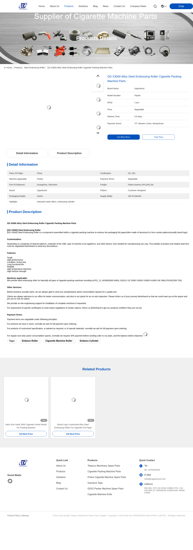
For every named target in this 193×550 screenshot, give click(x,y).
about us (54, 6)
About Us (61, 466)
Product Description (69, 153)
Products (18, 67)
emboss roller (30, 341)
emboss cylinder (89, 341)
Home (42, 6)
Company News (138, 6)
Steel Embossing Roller (34, 67)
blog (95, 6)
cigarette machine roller (58, 341)
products (68, 6)
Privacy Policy (13, 515)
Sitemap (25, 515)
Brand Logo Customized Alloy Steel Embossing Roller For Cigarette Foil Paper (73, 426)
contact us (119, 6)
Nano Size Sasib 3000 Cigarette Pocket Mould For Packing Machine (26, 426)
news (106, 6)
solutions (83, 6)
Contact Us (62, 488)
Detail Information (27, 153)
